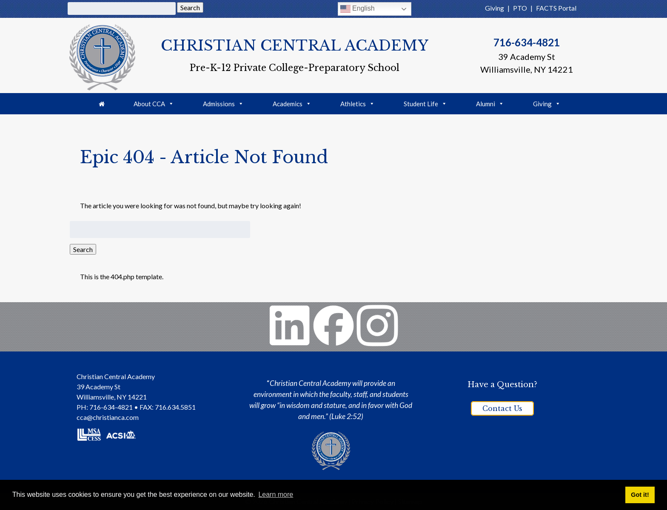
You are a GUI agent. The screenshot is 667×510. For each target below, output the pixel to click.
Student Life (425, 103)
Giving (494, 8)
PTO (520, 8)
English (357, 9)
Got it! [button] (640, 494)
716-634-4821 (526, 42)
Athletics (357, 103)
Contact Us (502, 408)
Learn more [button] (275, 494)
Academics (292, 103)
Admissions (223, 103)
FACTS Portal (556, 8)
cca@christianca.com (108, 417)
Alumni (490, 103)
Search (190, 7)
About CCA (154, 103)
